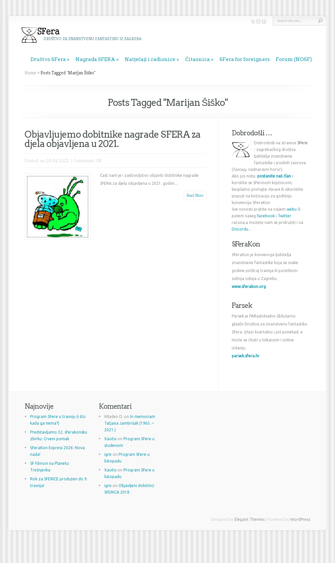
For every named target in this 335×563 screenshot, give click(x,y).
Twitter (284, 216)
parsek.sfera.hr (246, 356)
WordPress (300, 519)
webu (292, 209)
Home (30, 73)
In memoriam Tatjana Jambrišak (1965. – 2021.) (129, 423)
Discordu (240, 229)
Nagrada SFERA (95, 59)
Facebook (266, 216)
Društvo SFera (48, 59)
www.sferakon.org (249, 286)
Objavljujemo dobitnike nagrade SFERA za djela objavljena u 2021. (112, 139)
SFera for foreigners (244, 59)
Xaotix (110, 439)
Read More (195, 195)
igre (108, 454)
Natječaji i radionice (150, 59)
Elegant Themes (249, 519)
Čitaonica (197, 59)
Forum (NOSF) (294, 59)
